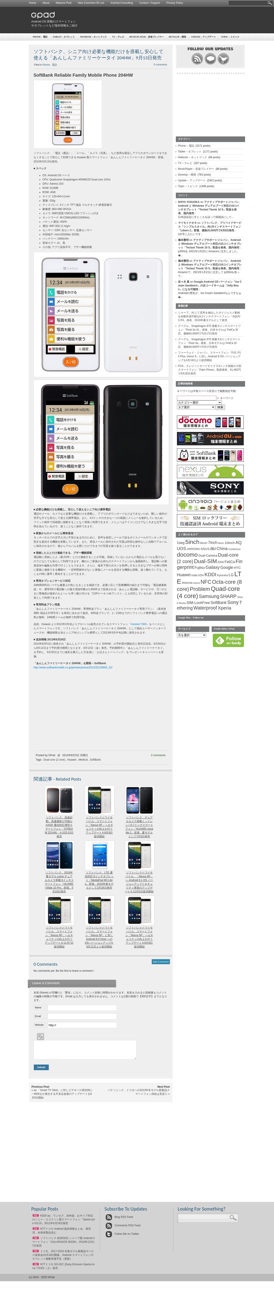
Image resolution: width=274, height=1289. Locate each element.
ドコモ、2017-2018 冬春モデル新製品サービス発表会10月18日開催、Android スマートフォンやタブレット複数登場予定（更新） (63, 1258)
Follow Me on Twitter (122, 1237)
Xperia (224, 607)
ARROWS (193, 549)
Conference (234, 549)
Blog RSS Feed (119, 1220)
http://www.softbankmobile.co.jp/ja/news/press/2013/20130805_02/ (73, 667)
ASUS (205, 549)
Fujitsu (200, 568)
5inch (192, 542)
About (46, 2)
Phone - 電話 (50, 64)
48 (35, 1267)
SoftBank (95, 759)
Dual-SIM (205, 561)
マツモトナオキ (187, 222)
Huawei (71, 759)
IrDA (201, 575)
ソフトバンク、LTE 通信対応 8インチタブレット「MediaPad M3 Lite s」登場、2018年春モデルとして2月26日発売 (99, 880)
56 (35, 1241)
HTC (237, 568)
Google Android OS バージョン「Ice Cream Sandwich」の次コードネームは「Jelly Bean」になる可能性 (210, 285)
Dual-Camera (208, 555)
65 (35, 1219)
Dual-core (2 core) (54, 759)
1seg (181, 543)
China (221, 548)
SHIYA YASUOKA (189, 202)
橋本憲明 (183, 240)
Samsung (209, 596)
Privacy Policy (174, 2)
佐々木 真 (183, 281)
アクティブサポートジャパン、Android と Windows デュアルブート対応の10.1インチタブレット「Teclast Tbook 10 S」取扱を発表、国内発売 (210, 243)
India (194, 575)
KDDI (210, 574)
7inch (212, 542)
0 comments (160, 64)
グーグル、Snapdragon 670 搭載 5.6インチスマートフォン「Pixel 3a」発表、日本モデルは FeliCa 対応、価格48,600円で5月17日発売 (209, 343)
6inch (203, 543)
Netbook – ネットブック (93, 37)
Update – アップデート (203, 37)
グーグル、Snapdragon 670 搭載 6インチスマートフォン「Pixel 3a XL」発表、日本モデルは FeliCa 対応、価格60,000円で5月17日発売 (209, 329)
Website (39, 1024)
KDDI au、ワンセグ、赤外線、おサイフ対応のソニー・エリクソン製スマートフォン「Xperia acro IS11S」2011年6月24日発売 (63, 1222)
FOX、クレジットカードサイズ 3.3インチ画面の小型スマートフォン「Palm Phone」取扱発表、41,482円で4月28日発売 (210, 369)
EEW (221, 562)
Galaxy (213, 567)
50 (35, 1254)
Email (38, 1016)
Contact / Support (149, 2)
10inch (230, 543)
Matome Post (64, 2)
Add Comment (160, 961)
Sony (233, 602)
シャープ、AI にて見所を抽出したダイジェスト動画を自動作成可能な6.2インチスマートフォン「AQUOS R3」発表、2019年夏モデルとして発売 (209, 316)
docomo (187, 554)
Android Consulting (121, 2)
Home (32, 2)
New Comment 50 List (91, 2)
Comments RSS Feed (123, 1228)
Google (226, 567)
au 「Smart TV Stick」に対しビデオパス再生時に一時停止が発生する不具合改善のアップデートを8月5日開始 (62, 1097)
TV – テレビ (118, 37)
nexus (196, 583)
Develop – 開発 (177, 37)
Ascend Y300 (138, 624)
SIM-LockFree (198, 603)
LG (231, 575)
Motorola (187, 582)
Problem (200, 589)
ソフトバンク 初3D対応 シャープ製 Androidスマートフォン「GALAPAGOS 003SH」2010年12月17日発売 (63, 1245)
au (213, 548)
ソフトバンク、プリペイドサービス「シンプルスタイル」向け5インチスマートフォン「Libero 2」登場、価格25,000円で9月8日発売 (209, 226)
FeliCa (230, 562)
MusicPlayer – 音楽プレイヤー (146, 37)
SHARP (228, 596)
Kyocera (222, 575)
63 (35, 1232)
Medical (83, 759)
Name (38, 1007)
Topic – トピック (230, 37)
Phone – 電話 (40, 37)
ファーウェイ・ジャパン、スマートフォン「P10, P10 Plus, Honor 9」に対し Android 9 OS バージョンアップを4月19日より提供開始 (209, 356)
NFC (206, 582)
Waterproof (205, 608)
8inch (221, 543)
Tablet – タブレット (64, 37)
